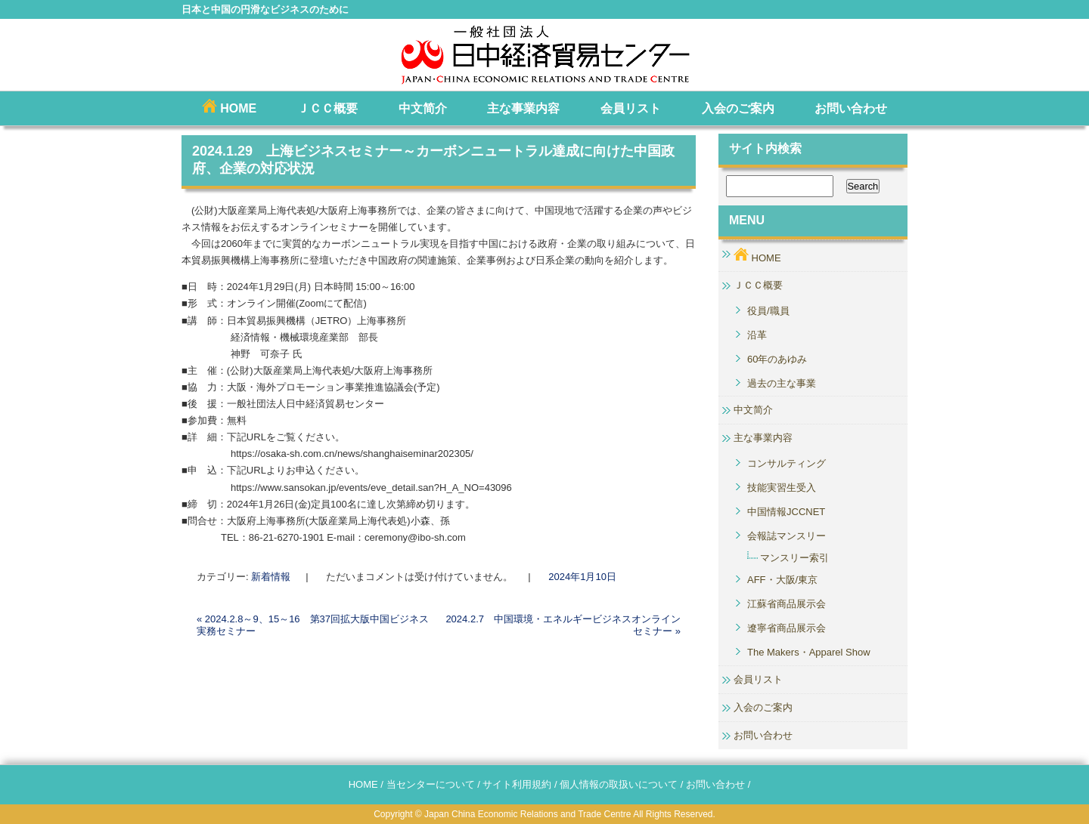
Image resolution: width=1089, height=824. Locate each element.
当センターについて (430, 784)
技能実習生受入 (781, 487)
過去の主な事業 (781, 383)
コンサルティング (786, 463)
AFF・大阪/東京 (782, 579)
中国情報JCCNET (786, 511)
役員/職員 (768, 310)
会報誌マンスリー (786, 536)
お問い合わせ (850, 108)
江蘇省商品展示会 (786, 604)
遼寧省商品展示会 (786, 628)
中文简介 (423, 108)
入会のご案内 (738, 108)
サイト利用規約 (516, 784)
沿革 (757, 335)
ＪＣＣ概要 (327, 108)
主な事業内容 (523, 108)
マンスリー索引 (794, 557)
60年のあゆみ (777, 359)
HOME (229, 107)
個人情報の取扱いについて (619, 784)
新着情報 (270, 576)
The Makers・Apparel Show (808, 652)
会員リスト (630, 108)
